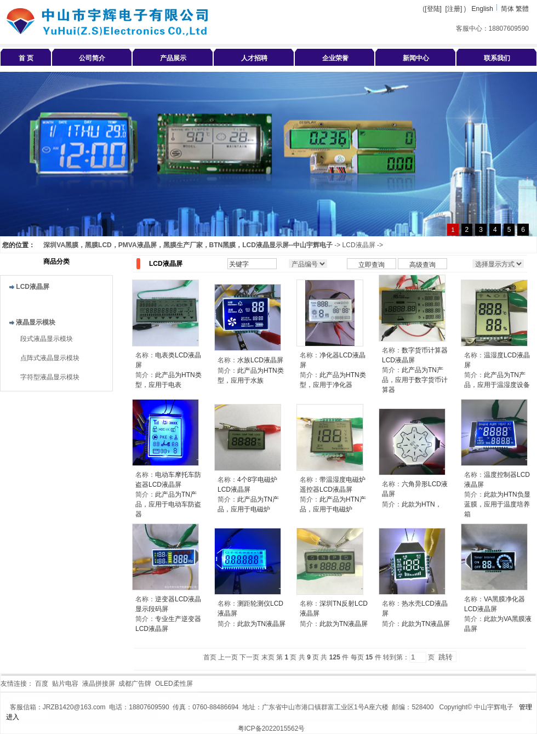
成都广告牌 (134, 683)
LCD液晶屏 (358, 245)
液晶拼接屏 (98, 683)
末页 (268, 657)
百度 (41, 683)
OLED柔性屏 (174, 683)
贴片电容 (65, 683)
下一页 (249, 657)
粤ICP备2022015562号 (271, 728)
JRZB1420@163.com (74, 707)
